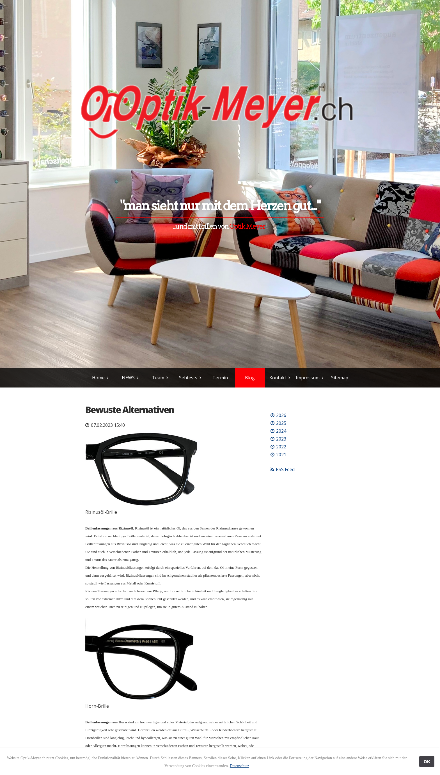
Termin (220, 378)
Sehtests (188, 378)
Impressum (308, 378)
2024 (281, 431)
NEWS (128, 378)
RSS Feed (285, 469)
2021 (281, 454)
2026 (281, 415)
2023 (281, 439)
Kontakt (277, 378)
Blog (250, 378)
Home (98, 378)
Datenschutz (239, 766)
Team (158, 378)
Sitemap (339, 378)
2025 (281, 423)
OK (426, 761)
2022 (281, 447)
